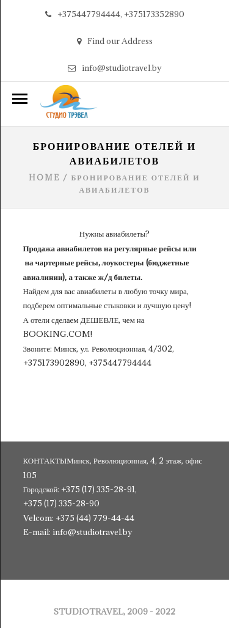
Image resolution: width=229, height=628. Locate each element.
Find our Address (115, 40)
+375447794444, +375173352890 (114, 14)
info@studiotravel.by (115, 67)
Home (44, 177)
